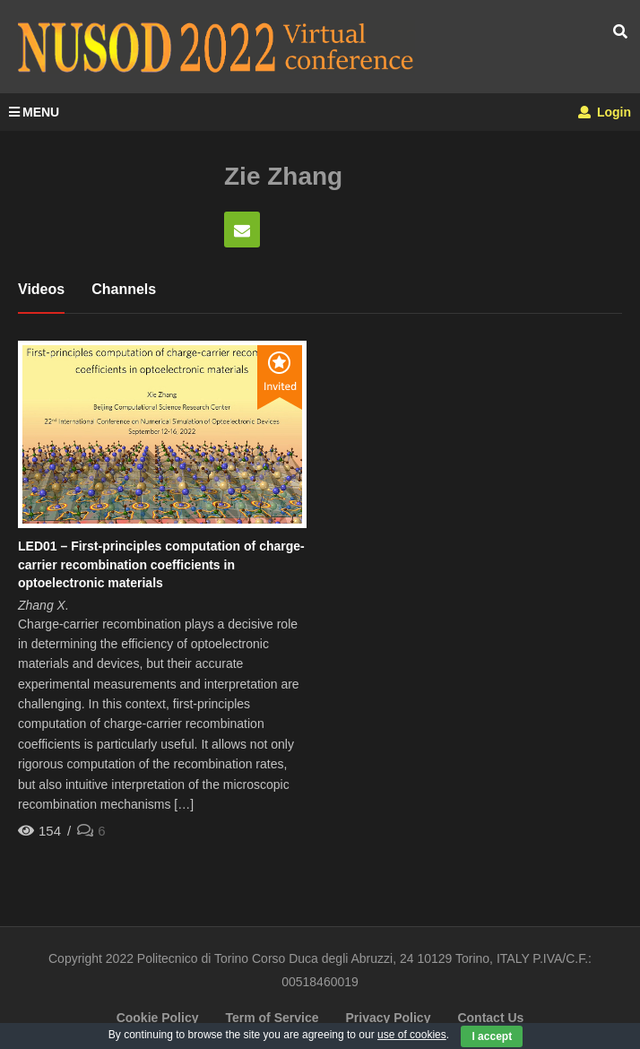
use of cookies (411, 1034)
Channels (123, 289)
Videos (41, 289)
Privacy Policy (387, 1017)
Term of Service (271, 1017)
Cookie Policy (158, 1017)
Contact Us (490, 1017)
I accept (491, 1036)
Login (604, 112)
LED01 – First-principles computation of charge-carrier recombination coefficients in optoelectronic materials (161, 564)
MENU (34, 112)
